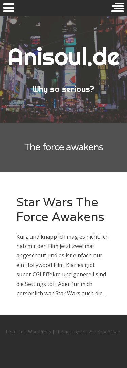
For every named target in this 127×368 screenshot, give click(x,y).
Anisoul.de (63, 56)
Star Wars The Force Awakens (60, 209)
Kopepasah (108, 331)
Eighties (80, 331)
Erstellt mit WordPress (28, 331)
